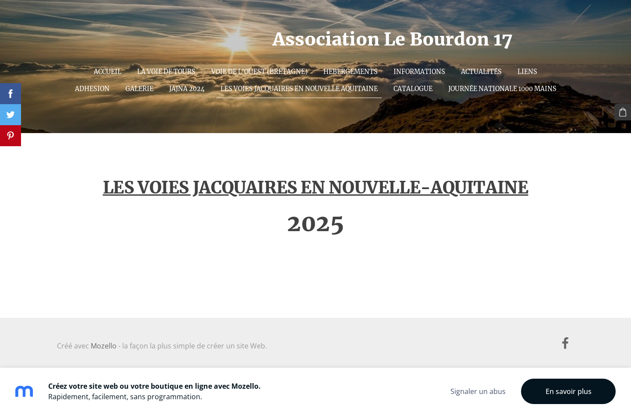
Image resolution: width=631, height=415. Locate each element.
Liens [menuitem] (527, 72)
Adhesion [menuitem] (92, 89)
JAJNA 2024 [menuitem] (187, 89)
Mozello (104, 346)
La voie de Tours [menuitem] (166, 72)
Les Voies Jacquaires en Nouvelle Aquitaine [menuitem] (299, 89)
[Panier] (622, 112)
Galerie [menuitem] (139, 89)
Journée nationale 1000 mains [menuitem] (502, 89)
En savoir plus (569, 391)
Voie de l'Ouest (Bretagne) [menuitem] (259, 72)
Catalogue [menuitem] (412, 89)
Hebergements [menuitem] (350, 72)
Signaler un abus (478, 391)
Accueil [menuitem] (107, 72)
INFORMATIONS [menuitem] (419, 72)
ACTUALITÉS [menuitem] (481, 72)
